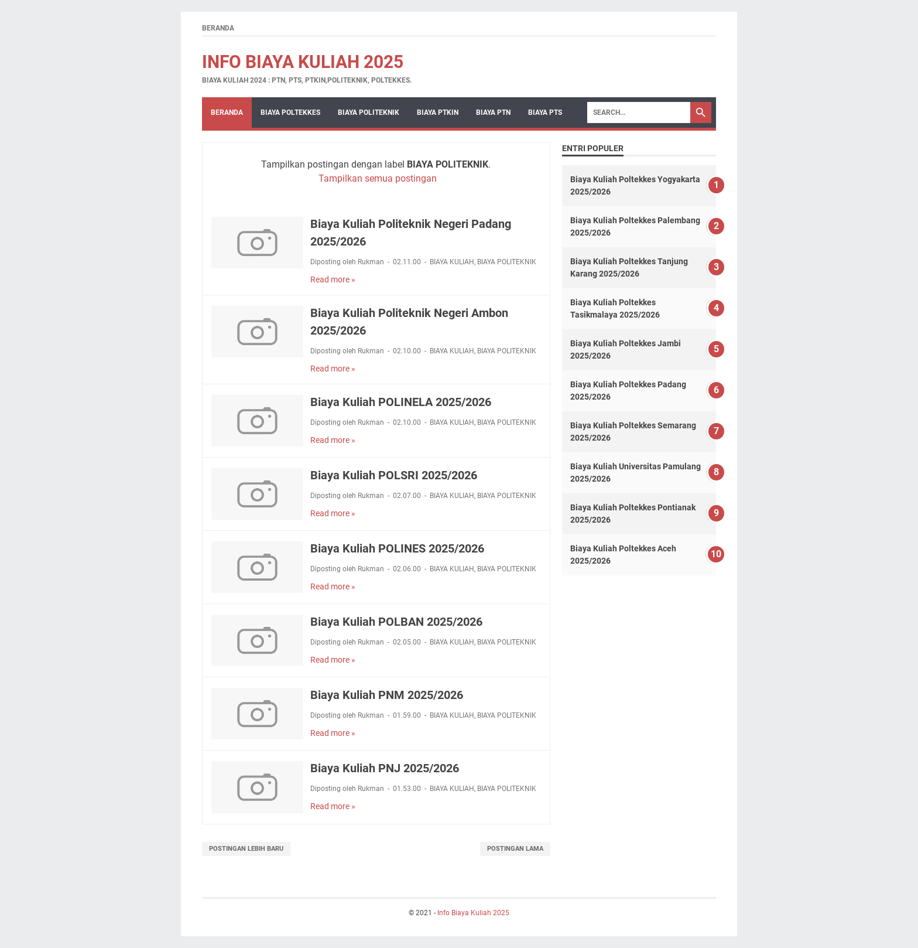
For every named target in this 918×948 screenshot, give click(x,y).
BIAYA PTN (493, 112)
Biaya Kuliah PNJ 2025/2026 (384, 768)
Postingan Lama (515, 848)
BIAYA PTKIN (437, 112)
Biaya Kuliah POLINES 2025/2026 (397, 548)
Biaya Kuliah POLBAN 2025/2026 (396, 622)
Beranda (218, 28)
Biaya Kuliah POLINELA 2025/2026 (400, 402)
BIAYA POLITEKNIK (368, 112)
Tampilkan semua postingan (377, 178)
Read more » (332, 279)
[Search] (638, 112)
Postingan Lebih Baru (246, 848)
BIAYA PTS (545, 112)
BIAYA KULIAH (452, 262)
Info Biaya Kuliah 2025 (302, 62)
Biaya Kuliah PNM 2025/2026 (386, 695)
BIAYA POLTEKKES (290, 112)
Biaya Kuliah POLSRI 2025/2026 (393, 475)
